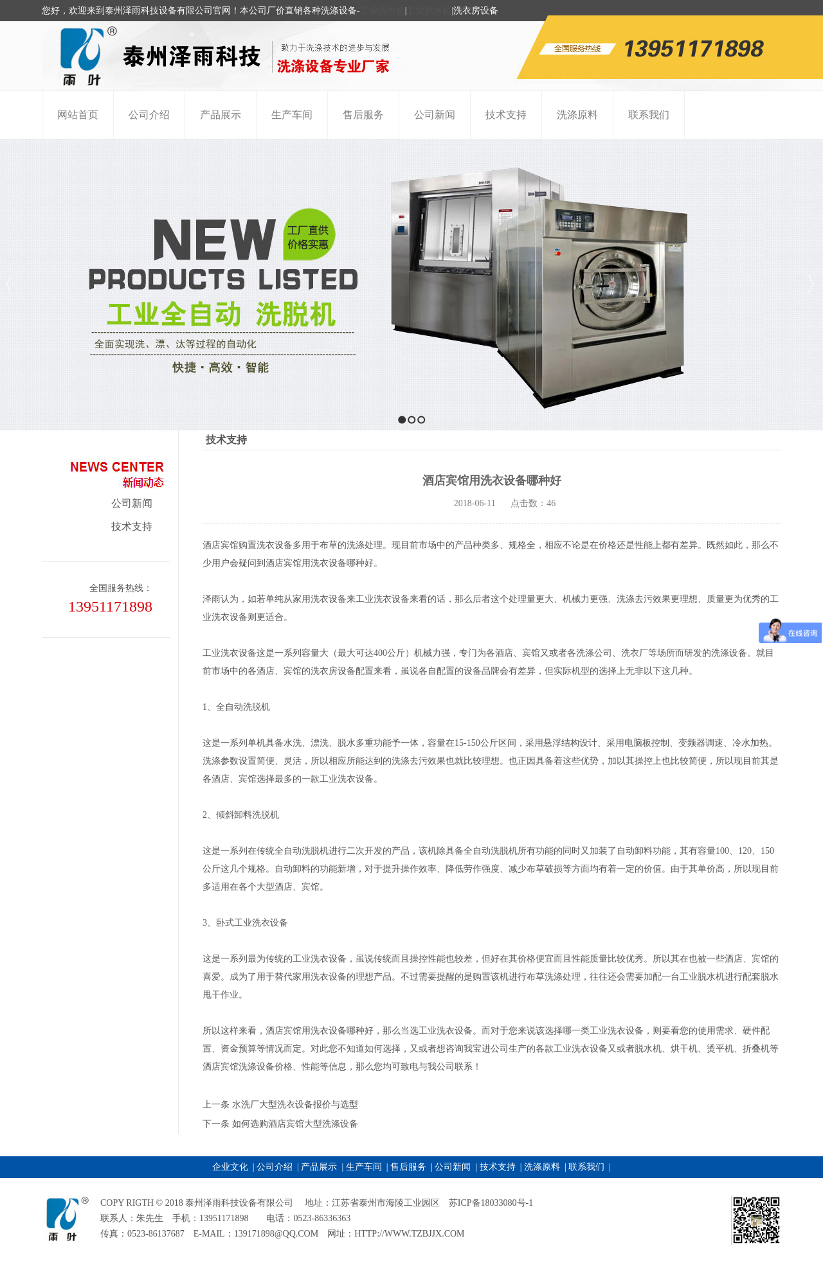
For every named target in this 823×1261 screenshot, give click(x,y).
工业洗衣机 (382, 10)
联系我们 (586, 1167)
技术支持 (131, 526)
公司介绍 (275, 1167)
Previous (10, 284)
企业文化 (230, 1167)
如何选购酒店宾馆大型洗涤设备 (295, 1124)
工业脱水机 (428, 10)
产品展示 (319, 1167)
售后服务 (408, 1167)
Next (809, 284)
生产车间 (364, 1167)
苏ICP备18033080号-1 (491, 1203)
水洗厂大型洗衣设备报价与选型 (295, 1104)
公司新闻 (131, 503)
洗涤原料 (542, 1167)
